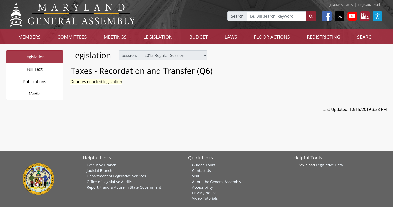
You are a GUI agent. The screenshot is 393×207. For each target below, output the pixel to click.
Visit (195, 175)
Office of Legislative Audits (109, 181)
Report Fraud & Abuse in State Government (124, 187)
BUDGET (198, 37)
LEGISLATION (158, 37)
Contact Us (201, 170)
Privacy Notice (204, 192)
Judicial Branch (99, 170)
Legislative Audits (370, 4)
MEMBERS (29, 37)
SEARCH (366, 37)
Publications (34, 81)
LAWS (231, 37)
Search (237, 16)
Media (34, 94)
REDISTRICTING (323, 37)
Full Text (34, 69)
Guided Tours (203, 164)
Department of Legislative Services (116, 175)
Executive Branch (101, 164)
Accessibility (202, 187)
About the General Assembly (216, 181)
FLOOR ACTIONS (272, 37)
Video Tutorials (205, 198)
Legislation (35, 57)
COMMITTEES (72, 37)
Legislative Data (329, 164)
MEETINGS (115, 37)
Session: (129, 55)
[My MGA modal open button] (364, 16)
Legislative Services (339, 4)
